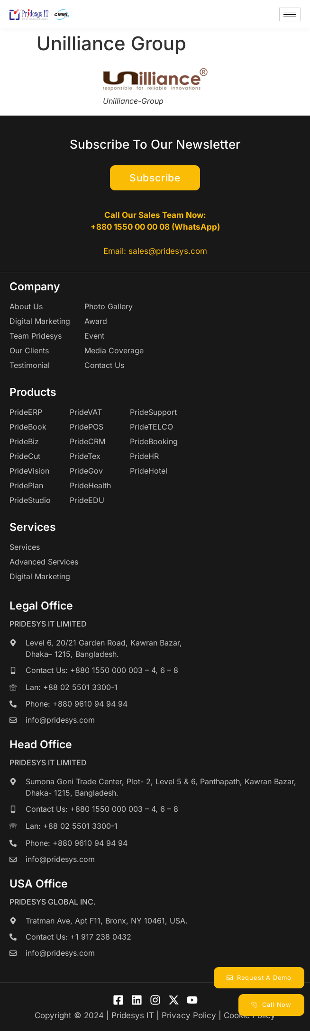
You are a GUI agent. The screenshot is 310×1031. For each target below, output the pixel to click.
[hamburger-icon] (290, 14)
